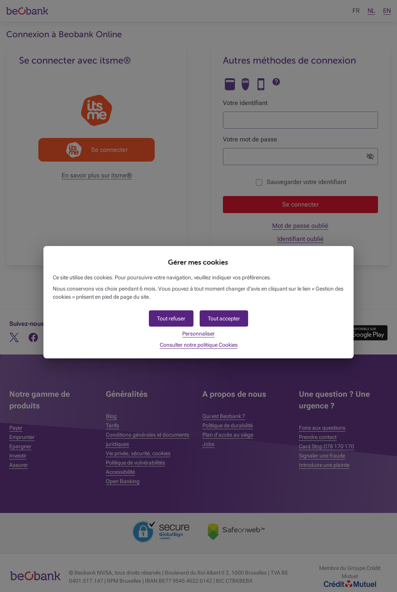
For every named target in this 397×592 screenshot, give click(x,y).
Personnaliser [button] (198, 333)
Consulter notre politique (199, 345)
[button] (224, 318)
